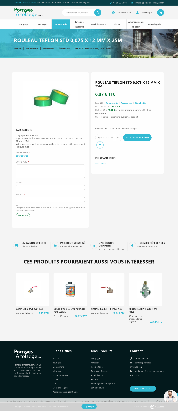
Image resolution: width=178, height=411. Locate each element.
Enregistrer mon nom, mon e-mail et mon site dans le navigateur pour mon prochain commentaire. (50, 209)
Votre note (23, 152)
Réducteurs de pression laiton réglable (136, 319)
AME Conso (135, 375)
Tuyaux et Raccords (79, 24)
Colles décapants (61, 316)
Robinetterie (61, 24)
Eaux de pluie (154, 24)
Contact (56, 379)
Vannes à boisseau (24, 313)
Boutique (57, 362)
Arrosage (42, 24)
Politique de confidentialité (65, 392)
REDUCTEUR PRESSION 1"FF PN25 (144, 310)
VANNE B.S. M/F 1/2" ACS (29, 308)
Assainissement (98, 24)
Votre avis (22, 162)
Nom (19, 182)
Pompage (23, 24)
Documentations (60, 375)
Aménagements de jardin (136, 24)
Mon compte (58, 367)
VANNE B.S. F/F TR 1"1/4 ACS (106, 308)
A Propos (57, 371)
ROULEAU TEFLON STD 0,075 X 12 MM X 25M (96, 48)
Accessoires (48, 48)
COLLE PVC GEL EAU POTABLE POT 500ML (70, 310)
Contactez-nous (143, 388)
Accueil (17, 48)
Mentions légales (60, 387)
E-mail (20, 194)
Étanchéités (64, 48)
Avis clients (100, 163)
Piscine (117, 24)
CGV (54, 383)
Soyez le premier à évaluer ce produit (120, 117)
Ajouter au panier (137, 137)
